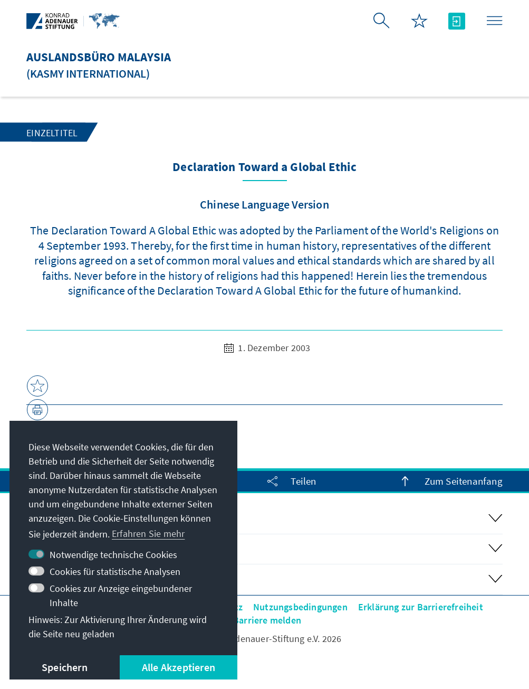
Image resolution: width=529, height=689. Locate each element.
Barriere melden (267, 620)
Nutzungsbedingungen (300, 607)
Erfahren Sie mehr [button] (148, 533)
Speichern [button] (65, 667)
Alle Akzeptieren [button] (178, 667)
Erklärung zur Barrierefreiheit (420, 607)
